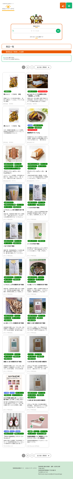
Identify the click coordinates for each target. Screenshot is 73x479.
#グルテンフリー (8, 166)
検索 (58, 31)
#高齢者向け (7, 91)
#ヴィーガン (18, 164)
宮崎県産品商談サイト (25, 468)
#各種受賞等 (38, 127)
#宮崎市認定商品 (42, 91)
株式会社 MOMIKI (8, 104)
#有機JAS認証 (17, 207)
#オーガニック (18, 166)
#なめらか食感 (32, 168)
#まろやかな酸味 (41, 433)
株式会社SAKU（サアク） (9, 181)
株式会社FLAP (30, 142)
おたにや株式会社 (7, 219)
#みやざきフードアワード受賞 (12, 168)
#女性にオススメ (32, 91)
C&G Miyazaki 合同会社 (33, 446)
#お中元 (12, 393)
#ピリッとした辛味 (17, 395)
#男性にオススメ (19, 433)
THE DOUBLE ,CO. (8, 446)
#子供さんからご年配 (33, 164)
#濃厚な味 (39, 318)
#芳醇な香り (41, 241)
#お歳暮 (30, 125)
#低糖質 (30, 431)
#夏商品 (18, 431)
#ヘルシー (30, 127)
